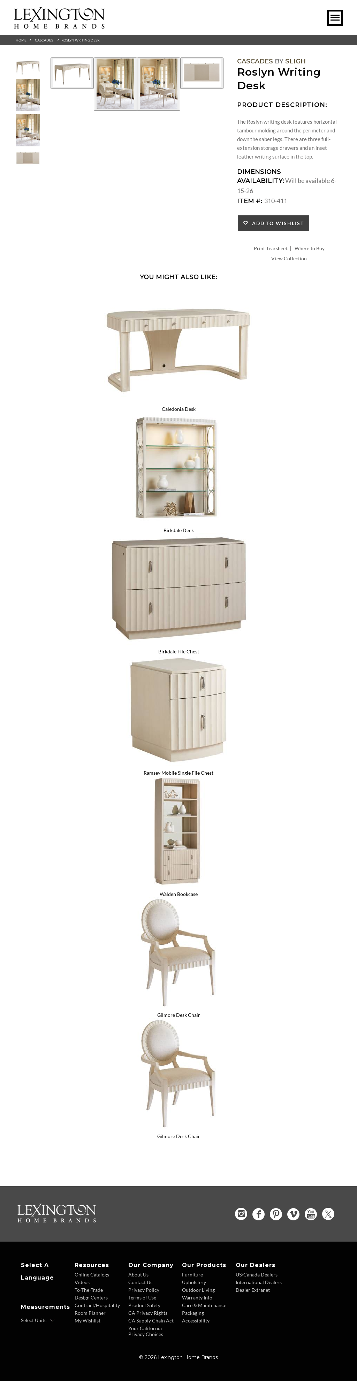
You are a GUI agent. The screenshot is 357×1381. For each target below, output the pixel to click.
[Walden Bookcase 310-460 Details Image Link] (178, 885)
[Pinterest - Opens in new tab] (276, 1214)
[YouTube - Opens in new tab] (311, 1214)
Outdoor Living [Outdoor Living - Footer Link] (198, 1290)
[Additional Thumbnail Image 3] (28, 130)
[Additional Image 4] (201, 73)
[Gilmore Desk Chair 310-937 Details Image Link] (178, 1006)
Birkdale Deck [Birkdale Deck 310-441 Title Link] (179, 530)
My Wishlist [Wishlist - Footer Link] (87, 1321)
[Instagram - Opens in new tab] (241, 1214)
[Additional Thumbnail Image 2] (28, 95)
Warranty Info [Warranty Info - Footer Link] (197, 1298)
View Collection (289, 258)
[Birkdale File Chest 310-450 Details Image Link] (178, 642)
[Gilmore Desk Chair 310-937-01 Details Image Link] (178, 1127)
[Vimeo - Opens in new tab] (293, 1214)
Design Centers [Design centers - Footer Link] (91, 1298)
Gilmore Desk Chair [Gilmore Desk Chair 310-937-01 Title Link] (178, 1136)
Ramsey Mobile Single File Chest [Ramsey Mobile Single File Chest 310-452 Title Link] (178, 773)
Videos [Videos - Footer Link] (82, 1282)
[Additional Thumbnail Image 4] (28, 158)
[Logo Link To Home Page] (59, 26)
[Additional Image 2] (115, 84)
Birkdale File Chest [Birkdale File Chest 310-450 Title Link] (178, 651)
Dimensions (259, 172)
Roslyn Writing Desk (80, 40)
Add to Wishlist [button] (276, 223)
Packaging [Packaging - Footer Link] (193, 1313)
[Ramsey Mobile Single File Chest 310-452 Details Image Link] (178, 763)
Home (21, 40)
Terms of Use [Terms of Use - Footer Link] (142, 1298)
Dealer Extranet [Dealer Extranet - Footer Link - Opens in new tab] (253, 1290)
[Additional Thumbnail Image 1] (28, 66)
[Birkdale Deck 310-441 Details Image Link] (178, 521)
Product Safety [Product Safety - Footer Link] (144, 1305)
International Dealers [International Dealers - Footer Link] (259, 1282)
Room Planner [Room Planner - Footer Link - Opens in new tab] (90, 1313)
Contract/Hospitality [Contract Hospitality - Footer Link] (97, 1305)
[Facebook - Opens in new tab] (258, 1214)
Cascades (44, 40)
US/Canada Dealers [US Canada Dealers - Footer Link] (257, 1275)
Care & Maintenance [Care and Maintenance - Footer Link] (204, 1305)
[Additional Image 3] (158, 84)
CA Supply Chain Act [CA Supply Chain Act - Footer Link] (151, 1321)
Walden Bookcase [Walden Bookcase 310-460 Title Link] (179, 894)
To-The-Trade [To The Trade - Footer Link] (89, 1290)
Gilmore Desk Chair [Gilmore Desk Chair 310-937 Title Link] (178, 1015)
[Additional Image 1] (72, 73)
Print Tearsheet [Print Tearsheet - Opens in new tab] (271, 248)
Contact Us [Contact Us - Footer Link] (140, 1282)
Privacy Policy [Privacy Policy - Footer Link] (143, 1290)
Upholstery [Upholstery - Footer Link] (194, 1282)
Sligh (295, 61)
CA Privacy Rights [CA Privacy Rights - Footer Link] (147, 1313)
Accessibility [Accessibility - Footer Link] (196, 1321)
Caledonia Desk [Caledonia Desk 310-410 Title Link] (179, 409)
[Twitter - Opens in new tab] (328, 1214)
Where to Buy (310, 248)
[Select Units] (38, 1320)
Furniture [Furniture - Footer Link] (192, 1275)
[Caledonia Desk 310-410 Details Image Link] (178, 400)
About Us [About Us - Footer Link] (138, 1275)
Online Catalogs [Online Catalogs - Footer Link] (92, 1275)
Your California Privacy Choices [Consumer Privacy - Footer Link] (145, 1331)
